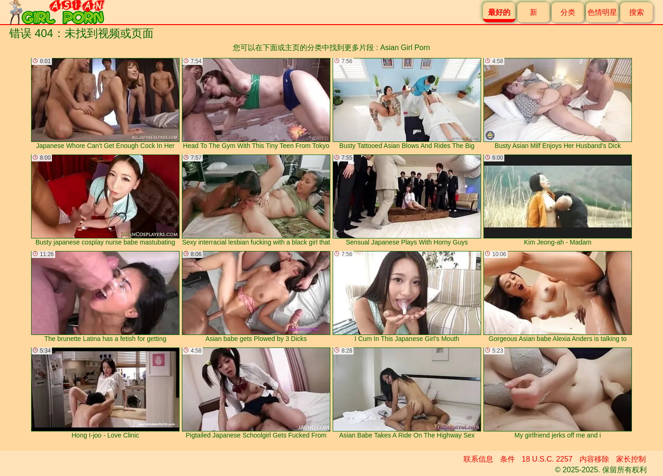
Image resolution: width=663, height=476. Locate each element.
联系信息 (478, 459)
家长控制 (631, 459)
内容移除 (594, 459)
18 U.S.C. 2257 (547, 459)
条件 (507, 459)
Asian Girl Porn (405, 47)
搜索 (636, 12)
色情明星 (602, 12)
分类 (567, 12)
